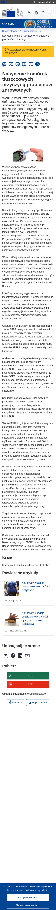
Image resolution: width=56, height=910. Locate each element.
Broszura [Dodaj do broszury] (15, 702)
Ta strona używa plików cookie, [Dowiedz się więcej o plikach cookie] (19, 886)
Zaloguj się (29, 13)
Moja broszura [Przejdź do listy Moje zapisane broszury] (38, 702)
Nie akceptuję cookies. (28, 905)
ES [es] (17, 64)
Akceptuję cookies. (28, 897)
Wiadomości (30, 31)
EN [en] (11, 64)
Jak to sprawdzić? (44, 2)
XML (30, 675)
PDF (30, 684)
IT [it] (31, 64)
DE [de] (4, 64)
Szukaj (43, 13)
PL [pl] (37, 64)
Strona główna (9, 31)
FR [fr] (24, 64)
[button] (36, 13)
